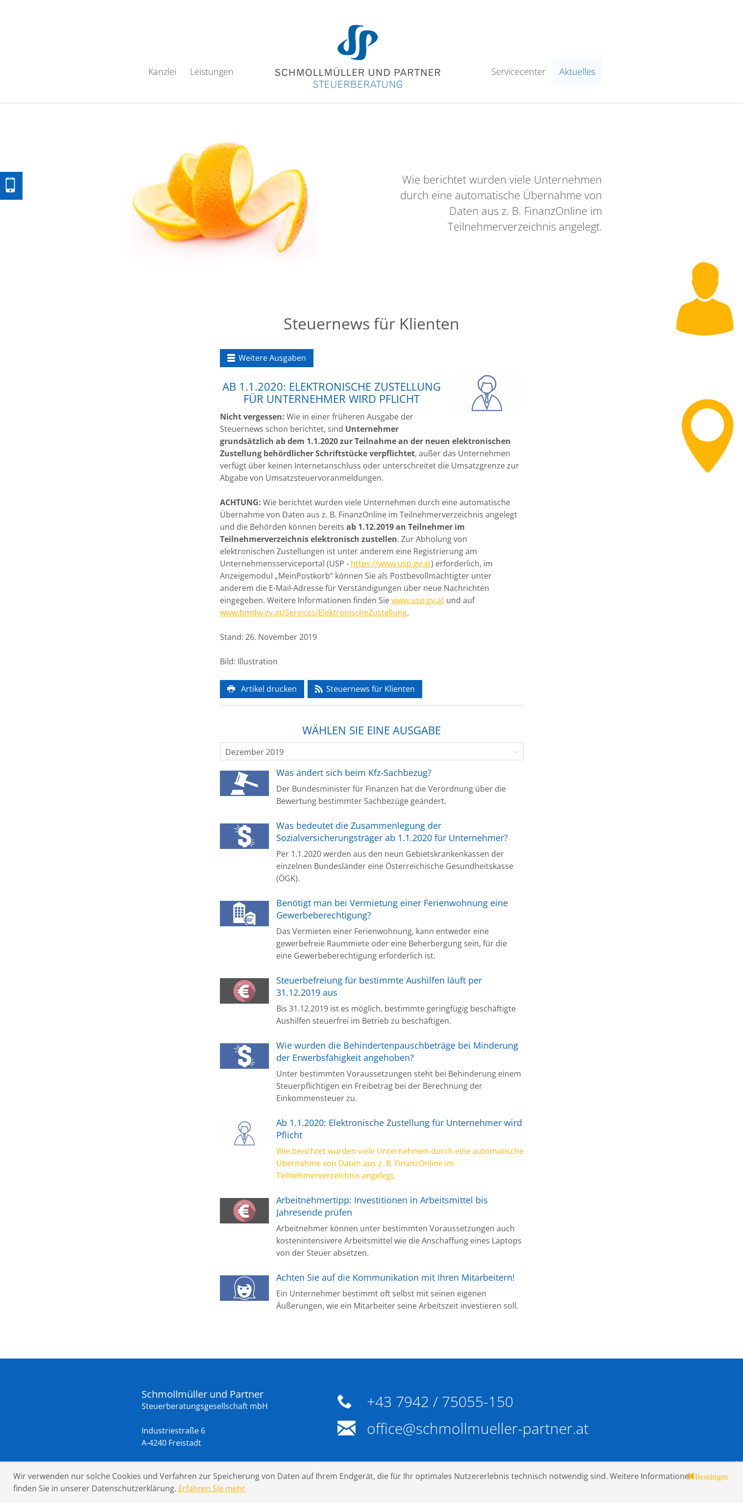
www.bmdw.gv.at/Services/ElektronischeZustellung (313, 612)
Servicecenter (518, 71)
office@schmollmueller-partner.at (478, 1428)
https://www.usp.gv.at (391, 563)
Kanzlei (162, 71)
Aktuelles (577, 71)
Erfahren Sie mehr (211, 1488)
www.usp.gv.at (417, 600)
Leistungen (212, 71)
